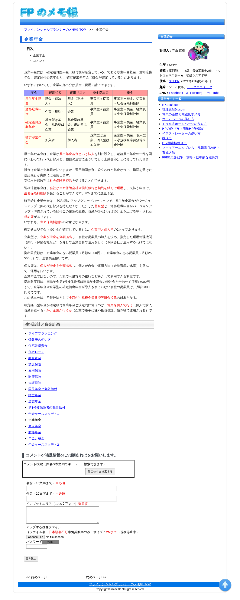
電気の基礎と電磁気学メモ (181, 114)
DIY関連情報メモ (174, 143)
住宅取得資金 (38, 345)
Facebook (176, 93)
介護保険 (34, 383)
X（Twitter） (195, 93)
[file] (53, 540)
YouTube (213, 93)
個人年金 (34, 426)
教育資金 (34, 358)
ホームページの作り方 (178, 119)
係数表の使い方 (39, 339)
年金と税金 (36, 438)
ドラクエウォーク (199, 87)
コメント (39, 60)
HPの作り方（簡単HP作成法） (184, 128)
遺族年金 (34, 401)
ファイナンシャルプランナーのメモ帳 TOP (120, 587)
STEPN (174, 81)
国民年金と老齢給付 (42, 389)
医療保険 (34, 376)
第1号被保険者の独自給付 (46, 407)
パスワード (42, 545)
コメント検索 (33, 464)
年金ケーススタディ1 (43, 413)
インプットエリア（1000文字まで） (57, 503)
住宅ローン (36, 352)
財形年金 (34, 432)
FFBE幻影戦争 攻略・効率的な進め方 (190, 157)
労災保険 (34, 364)
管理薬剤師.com (173, 109)
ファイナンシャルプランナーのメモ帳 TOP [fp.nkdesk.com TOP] (55, 29)
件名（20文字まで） (45, 493)
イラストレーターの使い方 (181, 133)
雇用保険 (34, 370)
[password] (36, 549)
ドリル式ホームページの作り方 (184, 124)
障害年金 (34, 395)
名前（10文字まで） (45, 483)
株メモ (167, 138)
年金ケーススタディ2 (43, 444)
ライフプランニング (42, 333)
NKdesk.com (171, 104)
